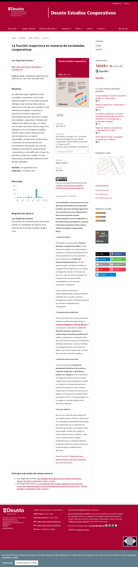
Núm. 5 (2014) (34, 38)
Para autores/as (102, 194)
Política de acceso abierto (79, 521)
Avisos (90, 28)
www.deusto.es (8, 528)
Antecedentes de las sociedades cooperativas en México (109, 138)
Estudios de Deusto (71, 556)
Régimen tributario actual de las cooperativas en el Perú (109, 129)
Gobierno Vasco (83, 529)
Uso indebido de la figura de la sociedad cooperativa (59, 478)
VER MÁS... (100, 78)
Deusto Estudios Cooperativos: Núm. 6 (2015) (36, 481)
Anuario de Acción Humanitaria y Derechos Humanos (26, 553)
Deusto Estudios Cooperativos (47, 556)
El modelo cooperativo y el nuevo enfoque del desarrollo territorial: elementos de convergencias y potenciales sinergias (110, 117)
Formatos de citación (65, 151)
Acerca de (12, 28)
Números (66, 28)
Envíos (79, 28)
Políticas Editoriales (47, 28)
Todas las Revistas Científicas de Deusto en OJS (66, 558)
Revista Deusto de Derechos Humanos (98, 556)
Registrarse (116, 3)
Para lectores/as (102, 190)
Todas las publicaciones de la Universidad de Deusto (37, 561)
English (98, 45)
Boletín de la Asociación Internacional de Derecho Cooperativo (103, 553)
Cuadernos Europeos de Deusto (19, 556)
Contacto (101, 28)
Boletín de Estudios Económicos (63, 553)
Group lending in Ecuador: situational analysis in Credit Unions (111, 96)
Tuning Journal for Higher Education (20, 558)
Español (99, 49)
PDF (61, 115)
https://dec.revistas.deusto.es (49, 521)
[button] (103, 254)
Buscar (124, 28)
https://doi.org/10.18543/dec (49, 525)
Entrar (126, 3)
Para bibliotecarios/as (104, 198)
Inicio (14, 38)
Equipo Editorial (28, 28)
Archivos (22, 38)
